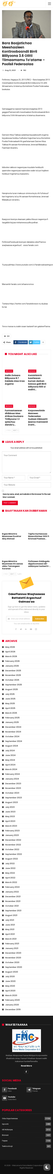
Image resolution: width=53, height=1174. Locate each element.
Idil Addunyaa (7, 1130)
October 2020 (12, 962)
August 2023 (11, 802)
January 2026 (12, 666)
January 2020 (12, 1004)
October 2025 (12, 680)
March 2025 (11, 713)
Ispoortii (5, 1124)
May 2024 (10, 760)
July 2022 (10, 863)
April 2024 (10, 764)
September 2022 (13, 854)
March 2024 (11, 769)
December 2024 (13, 727)
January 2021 (11, 948)
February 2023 (12, 830)
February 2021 (12, 943)
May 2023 (10, 816)
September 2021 (13, 910)
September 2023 (13, 797)
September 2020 (13, 967)
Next (15, 430)
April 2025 (10, 708)
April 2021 (10, 934)
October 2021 (12, 906)
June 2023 (10, 811)
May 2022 (10, 873)
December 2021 (13, 896)
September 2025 (13, 684)
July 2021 (9, 920)
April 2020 (10, 990)
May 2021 (9, 929)
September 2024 (13, 741)
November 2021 (12, 901)
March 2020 (11, 995)
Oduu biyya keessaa (10, 1118)
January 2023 (12, 835)
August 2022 (11, 858)
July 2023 (10, 807)
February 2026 (12, 661)
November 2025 (13, 675)
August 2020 (11, 972)
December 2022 (13, 840)
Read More (26, 1065)
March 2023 (11, 826)
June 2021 (10, 924)
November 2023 (13, 788)
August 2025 (11, 689)
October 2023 (12, 793)
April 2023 (10, 821)
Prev (8, 430)
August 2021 (11, 915)
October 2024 (12, 736)
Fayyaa (4, 1141)
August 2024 (11, 745)
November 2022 (13, 844)
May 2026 (10, 647)
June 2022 (10, 868)
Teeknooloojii (7, 1146)
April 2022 (10, 877)
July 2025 (10, 694)
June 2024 (10, 755)
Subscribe (39, 619)
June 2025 (10, 698)
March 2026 (11, 656)
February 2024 (12, 774)
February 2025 (12, 717)
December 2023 (13, 783)
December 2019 (13, 1009)
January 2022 (12, 891)
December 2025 (13, 670)
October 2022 (12, 849)
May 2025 (10, 703)
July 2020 (10, 976)
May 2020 (10, 986)
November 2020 (13, 957)
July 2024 (10, 750)
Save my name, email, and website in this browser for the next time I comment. (26, 495)
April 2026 (10, 651)
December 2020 (13, 953)
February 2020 (12, 1000)
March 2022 (11, 882)
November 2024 (13, 731)
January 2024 (12, 778)
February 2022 (12, 887)
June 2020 (10, 981)
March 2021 (10, 939)
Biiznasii (9, 371)
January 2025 (12, 722)
